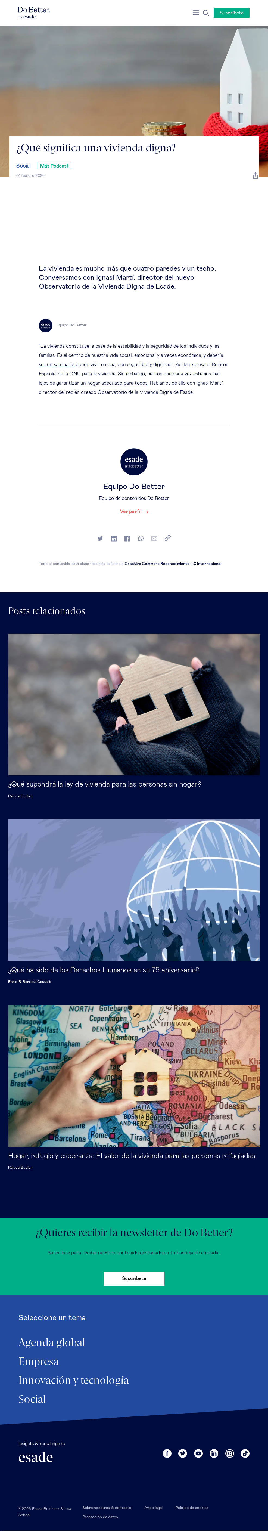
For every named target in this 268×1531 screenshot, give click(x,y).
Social (23, 166)
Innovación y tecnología (73, 1380)
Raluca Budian (20, 796)
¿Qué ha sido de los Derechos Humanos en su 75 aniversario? (103, 970)
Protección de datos (100, 1517)
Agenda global (51, 1343)
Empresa (38, 1362)
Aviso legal (153, 1508)
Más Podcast (54, 166)
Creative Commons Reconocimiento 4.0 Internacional (173, 564)
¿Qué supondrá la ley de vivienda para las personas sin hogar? (104, 784)
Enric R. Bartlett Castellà (29, 982)
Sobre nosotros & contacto (106, 1508)
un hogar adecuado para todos (113, 383)
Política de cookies (192, 1508)
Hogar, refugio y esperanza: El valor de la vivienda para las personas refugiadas (131, 1155)
